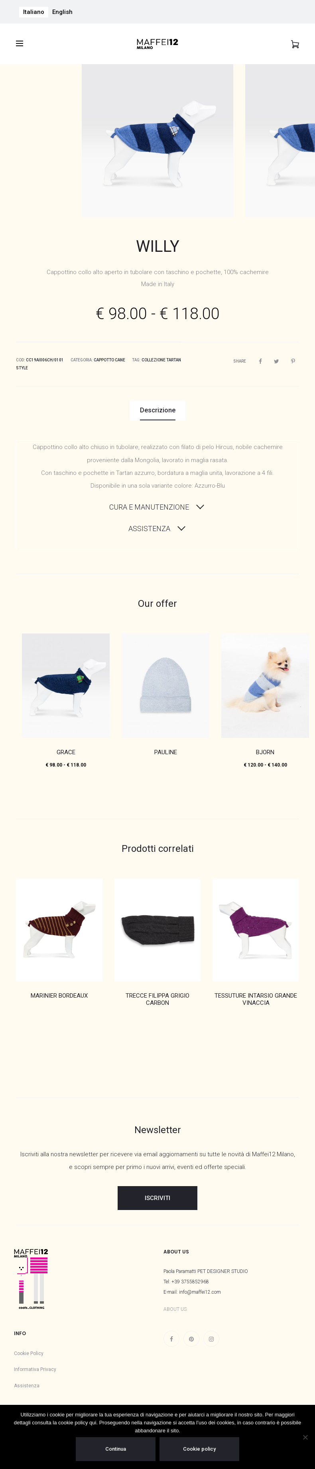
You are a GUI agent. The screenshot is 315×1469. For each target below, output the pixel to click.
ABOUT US (175, 1306)
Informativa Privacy (35, 1366)
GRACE (66, 749)
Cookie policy (199, 1449)
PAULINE (165, 749)
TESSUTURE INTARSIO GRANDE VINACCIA (256, 996)
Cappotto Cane (109, 357)
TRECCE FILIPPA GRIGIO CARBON (157, 996)
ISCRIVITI (157, 1194)
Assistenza (26, 1382)
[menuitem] (33, 12)
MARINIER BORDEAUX (59, 992)
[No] (305, 1437)
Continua (115, 1449)
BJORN (265, 749)
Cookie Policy (28, 1350)
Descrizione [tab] (157, 407)
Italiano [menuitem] (33, 12)
